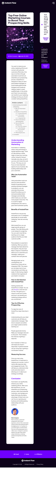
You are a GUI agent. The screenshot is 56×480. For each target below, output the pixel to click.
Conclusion (16, 134)
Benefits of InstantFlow (21, 111)
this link (16, 289)
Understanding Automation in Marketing (20, 106)
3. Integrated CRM (21, 118)
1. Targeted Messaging (22, 113)
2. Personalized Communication (21, 116)
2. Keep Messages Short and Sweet (21, 128)
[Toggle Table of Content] (25, 103)
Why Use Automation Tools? (20, 109)
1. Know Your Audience (22, 126)
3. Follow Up (20, 131)
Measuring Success (20, 132)
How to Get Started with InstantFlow (20, 120)
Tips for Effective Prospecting (20, 123)
